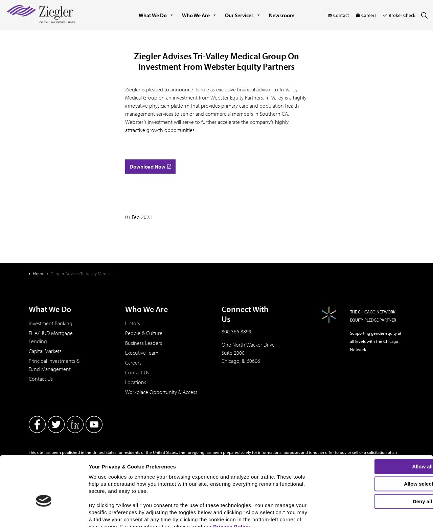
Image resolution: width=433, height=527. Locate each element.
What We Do (153, 15)
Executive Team (141, 352)
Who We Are (196, 15)
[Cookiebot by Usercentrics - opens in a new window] (43, 518)
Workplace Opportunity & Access (161, 392)
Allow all (376, 426)
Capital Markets (45, 351)
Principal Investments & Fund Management (54, 364)
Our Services (239, 15)
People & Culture (143, 333)
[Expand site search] (424, 15)
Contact (338, 15)
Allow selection (376, 444)
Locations (135, 382)
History (132, 323)
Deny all (376, 461)
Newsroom (282, 15)
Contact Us (41, 378)
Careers (366, 15)
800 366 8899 (236, 331)
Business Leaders (143, 342)
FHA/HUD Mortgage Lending (51, 337)
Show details (353, 516)
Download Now (150, 166)
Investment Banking (50, 323)
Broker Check (399, 15)
